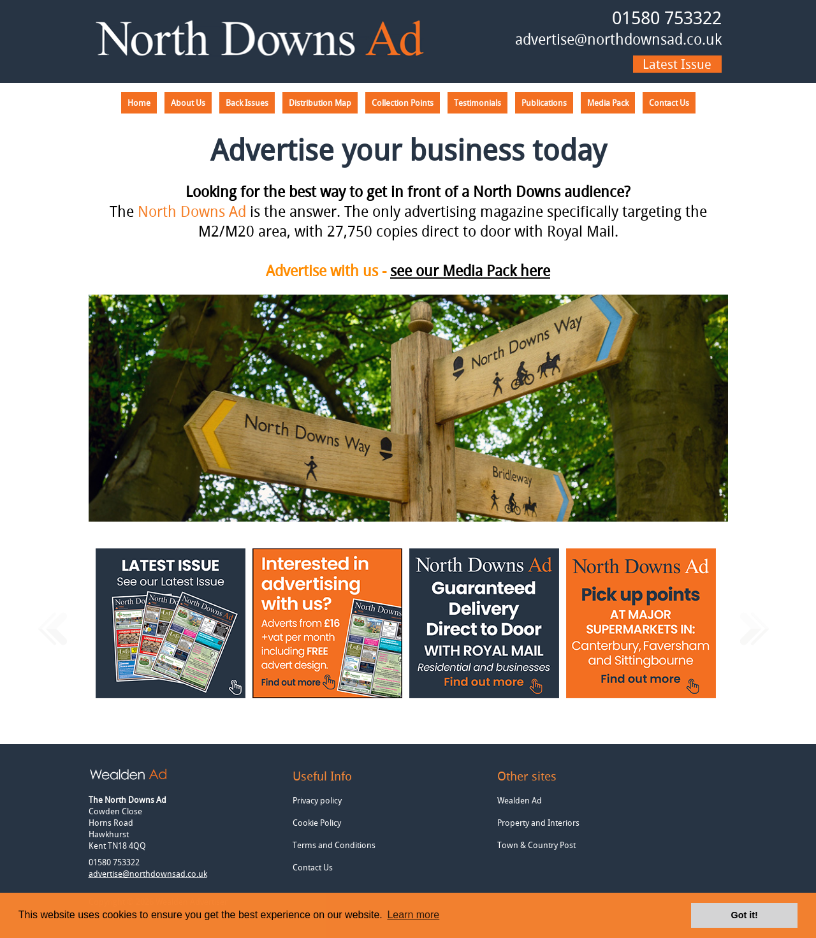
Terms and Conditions (334, 845)
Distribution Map (320, 102)
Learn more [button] (413, 914)
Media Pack (608, 102)
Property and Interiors (538, 822)
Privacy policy (317, 800)
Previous (53, 630)
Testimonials (477, 102)
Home (138, 102)
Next (754, 630)
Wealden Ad (519, 800)
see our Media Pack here (470, 271)
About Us (188, 102)
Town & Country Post (536, 845)
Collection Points (402, 102)
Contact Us (669, 102)
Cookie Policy (317, 822)
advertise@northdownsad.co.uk (618, 39)
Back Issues (247, 102)
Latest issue (677, 64)
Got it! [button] (744, 915)
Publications (544, 102)
